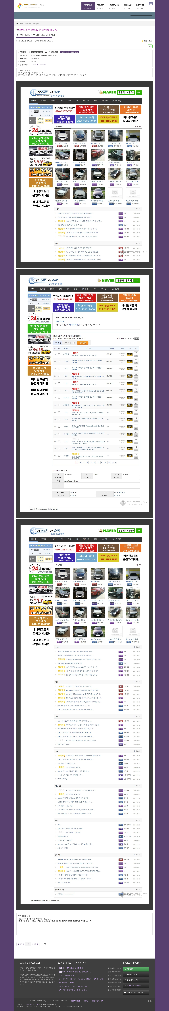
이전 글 (21, 944)
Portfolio (88, 7)
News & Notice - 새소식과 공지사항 (72, 963)
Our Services (113, 7)
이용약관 (85, 1001)
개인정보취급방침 (75, 1001)
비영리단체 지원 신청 (133, 986)
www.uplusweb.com (23, 1001)
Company (128, 7)
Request (100, 7)
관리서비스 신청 (131, 980)
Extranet (140, 7)
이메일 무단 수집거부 (97, 1001)
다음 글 (35, 944)
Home (19, 24)
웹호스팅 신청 (131, 975)
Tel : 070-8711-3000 (33, 1004)
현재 (28, 944)
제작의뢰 (129, 969)
